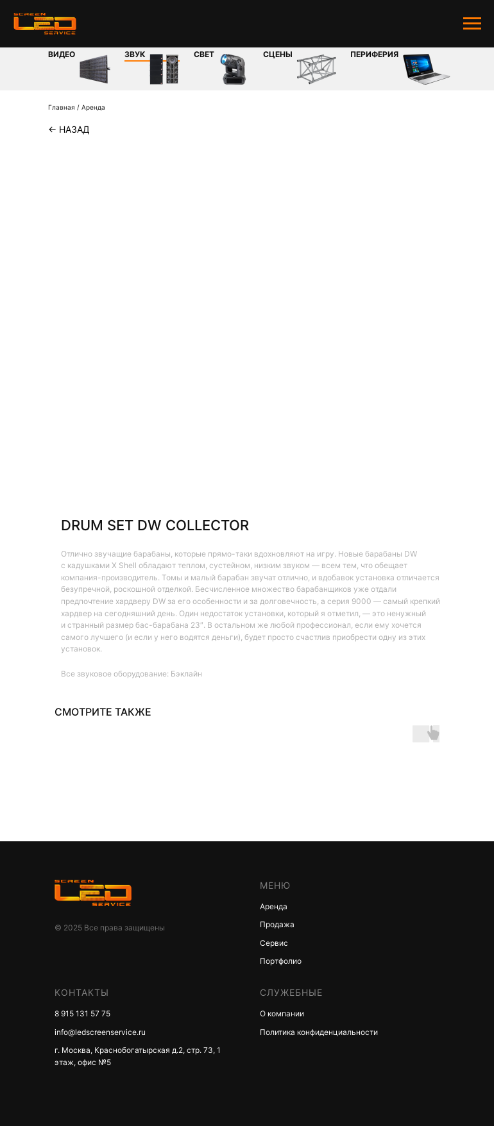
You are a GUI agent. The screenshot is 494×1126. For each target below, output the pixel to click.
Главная (61, 107)
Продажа (277, 924)
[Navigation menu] (472, 23)
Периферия (374, 54)
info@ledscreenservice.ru (100, 1032)
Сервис (274, 943)
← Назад (69, 129)
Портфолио (281, 961)
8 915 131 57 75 (82, 1013)
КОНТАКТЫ (82, 992)
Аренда (93, 107)
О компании (282, 1013)
